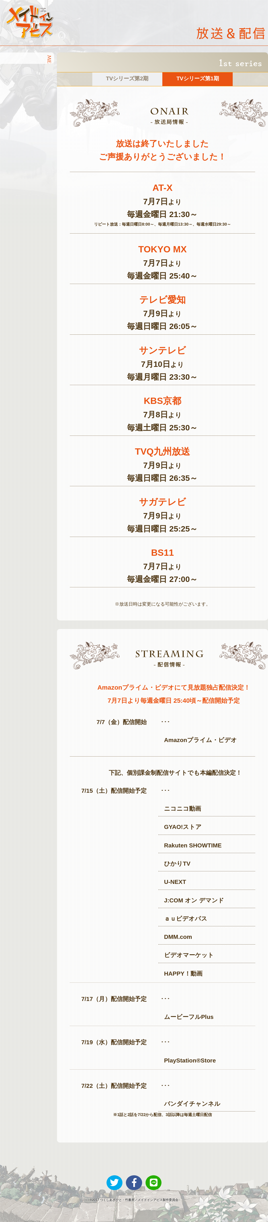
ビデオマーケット (189, 955)
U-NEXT (175, 881)
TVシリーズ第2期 (127, 78)
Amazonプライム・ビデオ (200, 740)
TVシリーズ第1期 (197, 78)
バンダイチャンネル (192, 1103)
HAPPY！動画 (183, 973)
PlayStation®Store (190, 1060)
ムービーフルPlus (189, 1016)
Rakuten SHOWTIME (193, 845)
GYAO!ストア (183, 826)
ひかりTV (177, 863)
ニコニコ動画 (182, 808)
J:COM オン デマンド (194, 900)
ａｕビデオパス (185, 918)
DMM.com (178, 936)
